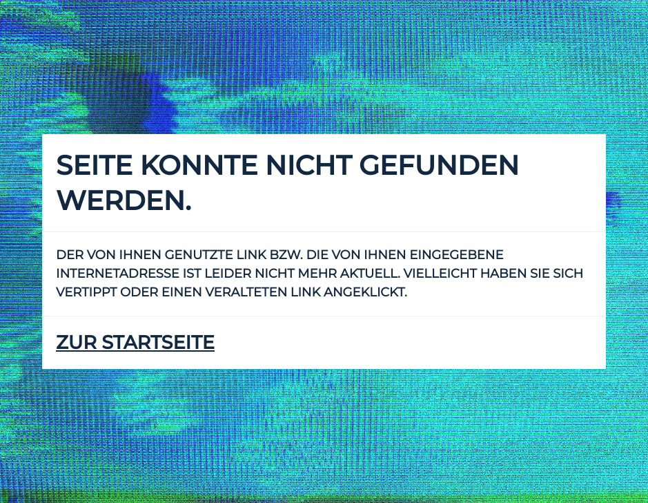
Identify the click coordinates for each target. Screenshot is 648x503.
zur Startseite (135, 342)
